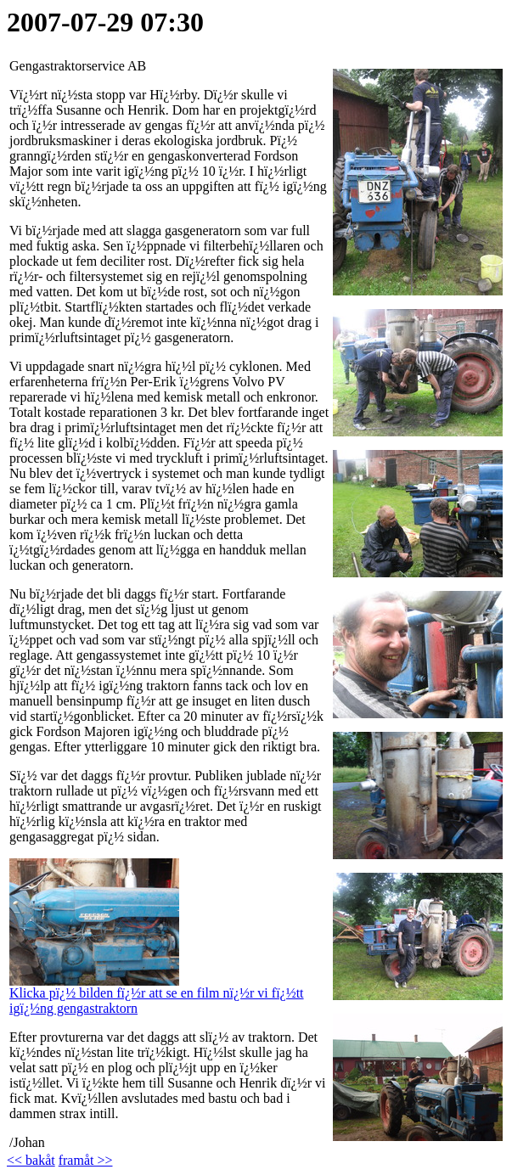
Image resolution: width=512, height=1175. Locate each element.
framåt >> (86, 1160)
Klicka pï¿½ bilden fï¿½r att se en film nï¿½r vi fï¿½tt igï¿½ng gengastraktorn (156, 994)
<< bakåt (31, 1160)
